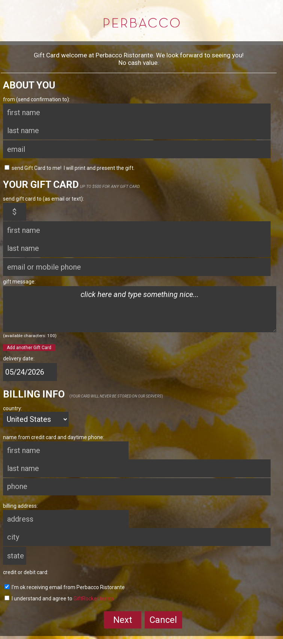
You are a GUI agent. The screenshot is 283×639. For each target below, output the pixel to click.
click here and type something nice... (140, 309)
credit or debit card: (25, 572)
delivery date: (18, 359)
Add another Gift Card (29, 347)
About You (29, 85)
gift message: (19, 282)
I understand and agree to (59, 599)
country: (12, 408)
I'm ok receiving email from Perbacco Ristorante (64, 587)
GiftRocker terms (93, 599)
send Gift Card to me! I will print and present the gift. (69, 168)
